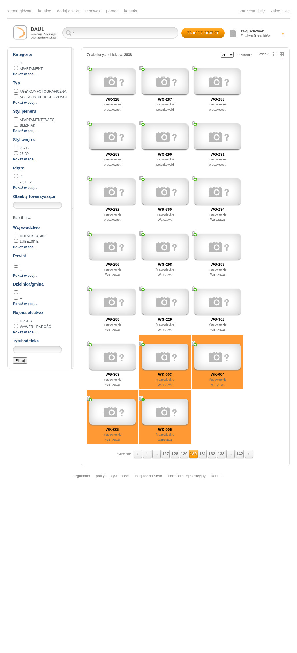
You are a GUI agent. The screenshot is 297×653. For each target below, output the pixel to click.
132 (212, 453)
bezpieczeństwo (148, 476)
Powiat (19, 255)
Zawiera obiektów (255, 33)
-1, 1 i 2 (25, 182)
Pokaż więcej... (25, 74)
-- (20, 270)
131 (202, 453)
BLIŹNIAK (27, 125)
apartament (31, 69)
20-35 (24, 148)
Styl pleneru (24, 111)
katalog (44, 11)
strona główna (19, 11)
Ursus (25, 321)
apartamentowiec (36, 120)
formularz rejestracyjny (187, 476)
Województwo (26, 227)
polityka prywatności (112, 476)
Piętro (19, 168)
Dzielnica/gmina (28, 284)
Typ (16, 83)
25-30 (24, 154)
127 (165, 453)
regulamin (81, 476)
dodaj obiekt (68, 11)
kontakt (130, 11)
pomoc (112, 11)
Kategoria (22, 54)
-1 (21, 177)
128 (174, 453)
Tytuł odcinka (26, 341)
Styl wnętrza (25, 139)
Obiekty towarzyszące (34, 196)
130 (193, 453)
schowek (92, 11)
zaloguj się (280, 11)
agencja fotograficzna (42, 92)
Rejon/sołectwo (28, 312)
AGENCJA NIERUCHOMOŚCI (43, 97)
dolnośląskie (33, 236)
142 (239, 453)
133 (221, 453)
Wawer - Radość (35, 327)
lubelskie (29, 242)
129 (184, 453)
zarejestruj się (252, 11)
